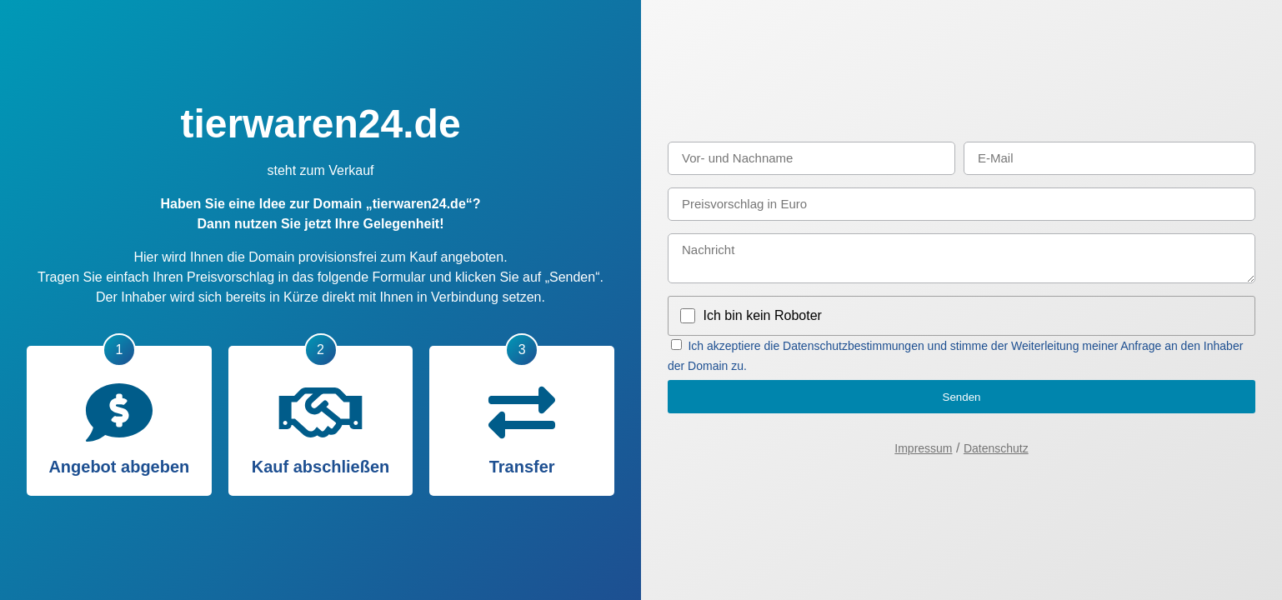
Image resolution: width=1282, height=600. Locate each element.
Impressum (923, 448)
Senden (962, 397)
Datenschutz (996, 448)
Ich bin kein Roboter (763, 315)
